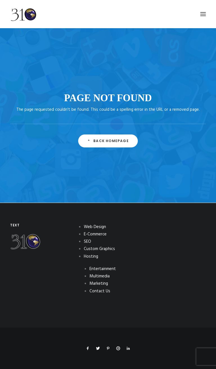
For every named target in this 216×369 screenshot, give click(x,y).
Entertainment (102, 269)
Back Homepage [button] (108, 140)
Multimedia (99, 276)
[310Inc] (23, 29)
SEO (87, 241)
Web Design (95, 227)
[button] (203, 14)
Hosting (91, 256)
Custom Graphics (99, 249)
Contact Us (99, 291)
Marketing (98, 283)
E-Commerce (95, 234)
